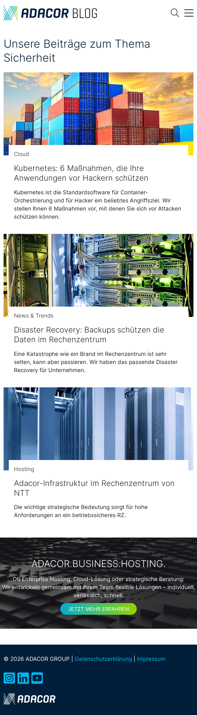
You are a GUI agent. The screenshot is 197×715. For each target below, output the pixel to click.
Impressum (151, 659)
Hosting (24, 469)
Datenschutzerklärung (103, 659)
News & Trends (33, 315)
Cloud (21, 154)
